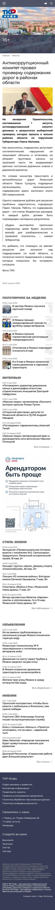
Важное (15, 55)
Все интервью (41, 447)
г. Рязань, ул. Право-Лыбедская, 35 (20, 818)
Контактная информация (15, 788)
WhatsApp (7, 825)
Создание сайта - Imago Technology (38, 896)
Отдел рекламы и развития (17, 784)
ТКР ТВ (6, 847)
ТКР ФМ (6, 851)
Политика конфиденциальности (19, 803)
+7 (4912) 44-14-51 (11, 821)
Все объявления (40, 688)
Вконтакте (7, 840)
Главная (6, 55)
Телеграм (7, 844)
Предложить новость (14, 792)
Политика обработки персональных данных (26, 799)
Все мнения (43, 762)
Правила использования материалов (22, 796)
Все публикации (40, 608)
